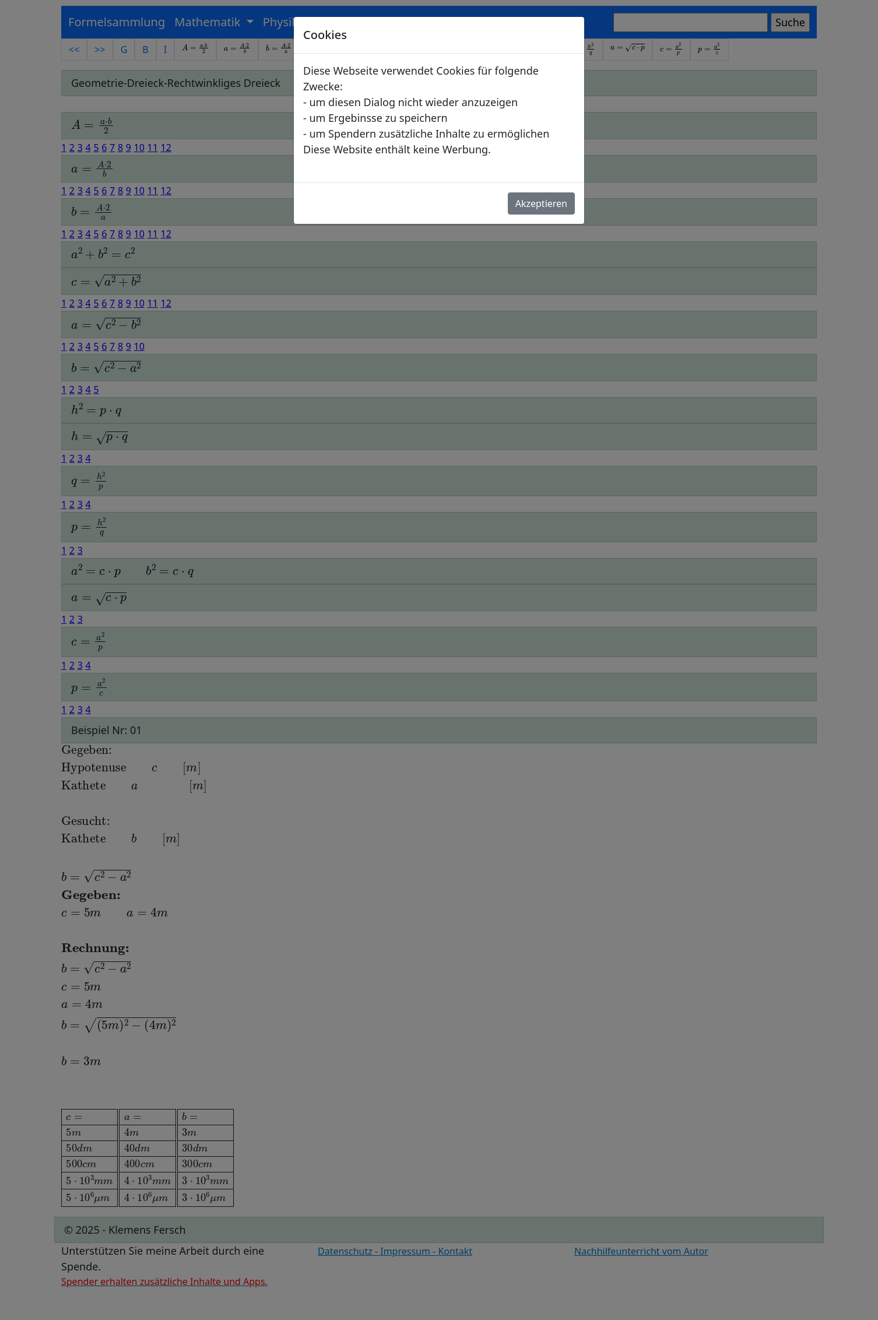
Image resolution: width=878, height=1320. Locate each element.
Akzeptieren (541, 203)
